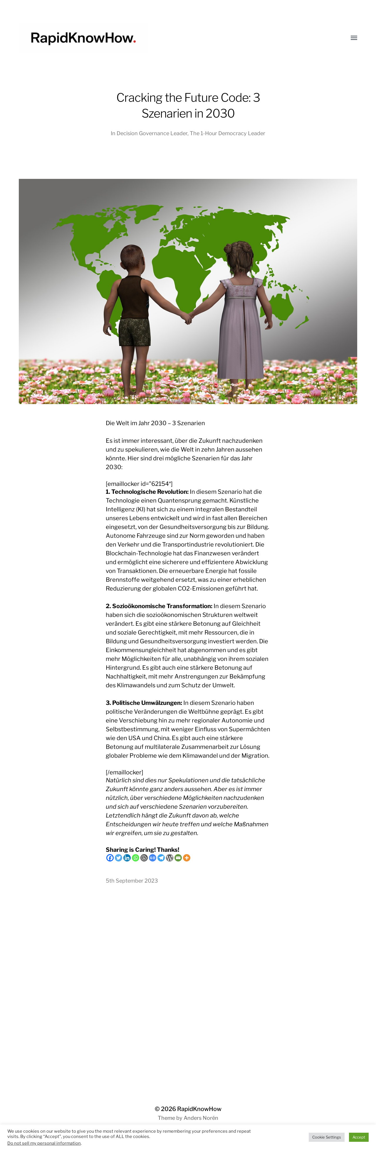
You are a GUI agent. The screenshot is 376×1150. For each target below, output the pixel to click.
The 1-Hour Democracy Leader (227, 133)
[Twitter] (118, 857)
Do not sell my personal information (44, 1143)
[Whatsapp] (135, 857)
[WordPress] (169, 857)
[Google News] (152, 857)
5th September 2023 (132, 881)
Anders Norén (201, 1118)
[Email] (178, 857)
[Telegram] (161, 857)
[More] (186, 857)
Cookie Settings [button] (326, 1137)
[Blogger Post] (144, 857)
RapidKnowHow (199, 1108)
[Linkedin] (127, 857)
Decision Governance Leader (152, 133)
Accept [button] (358, 1137)
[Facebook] (110, 857)
